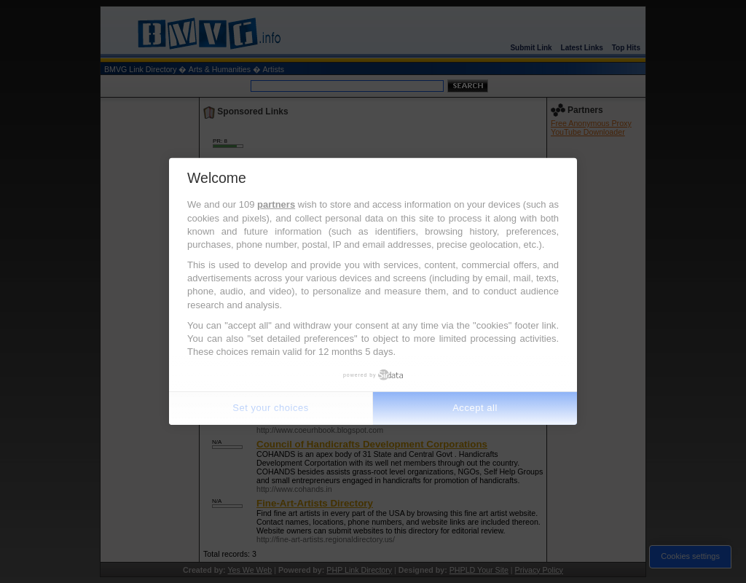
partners (276, 204)
